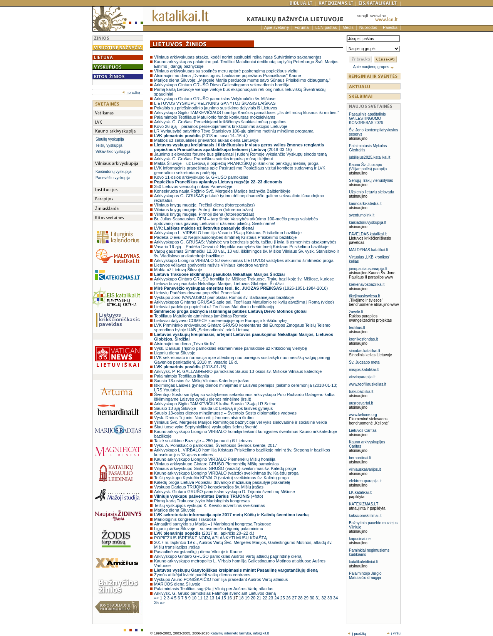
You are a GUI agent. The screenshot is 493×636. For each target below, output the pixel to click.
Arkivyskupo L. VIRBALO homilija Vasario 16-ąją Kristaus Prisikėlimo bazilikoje (228, 232)
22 (265, 598)
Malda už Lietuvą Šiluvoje (178, 269)
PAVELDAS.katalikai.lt (368, 234)
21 (259, 598)
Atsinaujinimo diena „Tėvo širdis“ (184, 343)
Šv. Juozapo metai (365, 362)
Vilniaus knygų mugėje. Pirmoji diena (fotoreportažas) (204, 214)
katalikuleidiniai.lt (363, 562)
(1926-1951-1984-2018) (241, 288)
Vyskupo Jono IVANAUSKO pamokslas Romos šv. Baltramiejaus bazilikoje (224, 297)
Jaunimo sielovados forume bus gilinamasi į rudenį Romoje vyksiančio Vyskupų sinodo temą (240, 154)
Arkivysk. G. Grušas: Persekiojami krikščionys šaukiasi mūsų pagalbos (220, 121)
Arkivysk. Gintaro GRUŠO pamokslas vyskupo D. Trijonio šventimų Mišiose (224, 491)
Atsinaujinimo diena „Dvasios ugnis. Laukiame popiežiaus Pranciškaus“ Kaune (227, 75)
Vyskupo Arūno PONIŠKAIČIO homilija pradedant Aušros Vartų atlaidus (221, 579)
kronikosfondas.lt (363, 339)
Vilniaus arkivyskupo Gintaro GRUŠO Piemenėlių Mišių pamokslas (216, 463)
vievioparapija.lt (362, 377)
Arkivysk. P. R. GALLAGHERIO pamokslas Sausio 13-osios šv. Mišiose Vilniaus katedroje (238, 371)
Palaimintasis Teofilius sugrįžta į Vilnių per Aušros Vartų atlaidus (213, 588)
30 (312, 598)
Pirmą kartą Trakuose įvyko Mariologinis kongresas (202, 500)
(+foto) (208, 496)
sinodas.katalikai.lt (364, 351)
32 (324, 598)
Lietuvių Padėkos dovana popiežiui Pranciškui (197, 292)
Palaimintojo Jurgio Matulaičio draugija (365, 575)
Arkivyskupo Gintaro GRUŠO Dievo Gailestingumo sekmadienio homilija (222, 84)
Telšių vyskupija (109, 145)
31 (318, 598)
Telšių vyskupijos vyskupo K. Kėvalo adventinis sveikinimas (209, 505)
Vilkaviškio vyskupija (113, 151)
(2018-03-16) (239, 147)
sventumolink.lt (361, 215)
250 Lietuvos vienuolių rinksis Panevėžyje (193, 186)
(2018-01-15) (190, 366)
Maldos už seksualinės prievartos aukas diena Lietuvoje (206, 140)
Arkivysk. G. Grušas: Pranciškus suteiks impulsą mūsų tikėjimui (213, 158)
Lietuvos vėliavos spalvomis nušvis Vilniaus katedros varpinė (211, 265)
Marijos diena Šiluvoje (174, 510)
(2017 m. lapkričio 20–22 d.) (204, 533)
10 (195, 598)
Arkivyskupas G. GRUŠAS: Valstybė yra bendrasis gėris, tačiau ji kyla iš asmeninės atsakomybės (245, 242)
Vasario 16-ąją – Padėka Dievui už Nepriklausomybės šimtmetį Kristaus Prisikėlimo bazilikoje (241, 246)
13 (212, 598)
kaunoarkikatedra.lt (365, 203)
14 (218, 598)
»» (162, 602)
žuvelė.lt (356, 312)
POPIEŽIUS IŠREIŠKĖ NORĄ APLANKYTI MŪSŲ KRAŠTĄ (210, 537)
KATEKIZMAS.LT (363, 504)
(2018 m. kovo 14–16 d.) (201, 135)
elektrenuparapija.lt (365, 481)
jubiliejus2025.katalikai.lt (369, 157)
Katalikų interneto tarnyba (230, 633)
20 (254, 598)
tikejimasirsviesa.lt (364, 296)
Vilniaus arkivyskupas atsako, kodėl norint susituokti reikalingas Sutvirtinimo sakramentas (238, 57)
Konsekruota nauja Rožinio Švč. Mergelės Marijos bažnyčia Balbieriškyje (222, 191)
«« (157, 598)
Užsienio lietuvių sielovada (371, 192)
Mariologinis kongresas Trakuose (185, 519)
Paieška (390, 27)
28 (301, 598)
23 (271, 598)
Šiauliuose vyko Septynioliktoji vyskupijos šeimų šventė (205, 427)
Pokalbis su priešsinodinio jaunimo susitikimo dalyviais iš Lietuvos (215, 108)
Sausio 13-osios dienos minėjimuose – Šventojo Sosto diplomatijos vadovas (225, 413)
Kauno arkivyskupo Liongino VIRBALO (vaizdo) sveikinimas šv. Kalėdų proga (226, 473)
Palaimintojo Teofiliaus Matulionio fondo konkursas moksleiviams (214, 117)
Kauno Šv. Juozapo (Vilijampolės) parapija (368, 167)
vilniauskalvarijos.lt (365, 469)
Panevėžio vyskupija (113, 178)
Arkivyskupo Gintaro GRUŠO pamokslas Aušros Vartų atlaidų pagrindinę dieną (228, 556)
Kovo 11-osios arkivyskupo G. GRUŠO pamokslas (201, 177)
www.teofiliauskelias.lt (367, 384)
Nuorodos (368, 27)
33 (330, 598)
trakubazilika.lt (361, 391)
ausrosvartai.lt (361, 403)
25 (283, 598)
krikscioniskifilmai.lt (365, 515)
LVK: (204, 228)
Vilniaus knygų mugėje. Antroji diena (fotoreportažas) (203, 209)
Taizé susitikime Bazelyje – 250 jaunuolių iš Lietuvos (203, 440)
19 (248, 598)
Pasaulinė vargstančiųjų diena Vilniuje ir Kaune (198, 551)
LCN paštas (326, 27)
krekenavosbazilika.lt (366, 284)
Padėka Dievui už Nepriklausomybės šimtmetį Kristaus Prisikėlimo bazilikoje (225, 237)
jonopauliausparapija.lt (368, 269)
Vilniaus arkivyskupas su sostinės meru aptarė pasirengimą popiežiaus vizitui (226, 71)
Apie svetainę (276, 27)
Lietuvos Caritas (363, 430)
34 (335, 598)
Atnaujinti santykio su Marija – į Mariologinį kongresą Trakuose (212, 524)
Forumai (302, 27)
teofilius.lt (357, 328)
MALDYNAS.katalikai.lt (368, 250)
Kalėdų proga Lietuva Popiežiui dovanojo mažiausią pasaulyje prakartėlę (222, 482)
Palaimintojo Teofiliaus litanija (181, 376)
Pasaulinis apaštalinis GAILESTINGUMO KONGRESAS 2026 (367, 118)
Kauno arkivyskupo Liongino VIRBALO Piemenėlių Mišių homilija (214, 459)
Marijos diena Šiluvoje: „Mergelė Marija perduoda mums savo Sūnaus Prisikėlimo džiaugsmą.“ (242, 80)
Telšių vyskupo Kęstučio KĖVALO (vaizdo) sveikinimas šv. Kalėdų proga (221, 477)
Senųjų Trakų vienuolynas (371, 180)
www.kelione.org (363, 415)
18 (242, 598)
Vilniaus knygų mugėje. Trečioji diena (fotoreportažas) (204, 205)
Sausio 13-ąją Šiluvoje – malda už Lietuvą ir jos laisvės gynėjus (213, 408)
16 (230, 598)
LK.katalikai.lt (360, 492)
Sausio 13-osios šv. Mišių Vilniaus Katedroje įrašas (201, 380)
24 (277, 598)
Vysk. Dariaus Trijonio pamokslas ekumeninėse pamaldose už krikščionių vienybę (230, 348)
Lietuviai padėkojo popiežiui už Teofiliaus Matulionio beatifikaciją (214, 306)
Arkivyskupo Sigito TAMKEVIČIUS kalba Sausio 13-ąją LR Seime (215, 403)
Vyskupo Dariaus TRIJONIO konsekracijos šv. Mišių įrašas (208, 487)
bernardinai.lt (360, 458)
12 (207, 598)
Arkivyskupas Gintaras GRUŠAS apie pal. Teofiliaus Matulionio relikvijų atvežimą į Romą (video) (244, 302)
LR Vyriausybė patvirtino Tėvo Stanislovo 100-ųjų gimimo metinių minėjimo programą (234, 131)
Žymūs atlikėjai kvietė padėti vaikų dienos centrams (202, 574)
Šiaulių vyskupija (110, 139)
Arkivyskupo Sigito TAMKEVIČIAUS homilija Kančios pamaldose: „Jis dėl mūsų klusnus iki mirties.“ (246, 112)
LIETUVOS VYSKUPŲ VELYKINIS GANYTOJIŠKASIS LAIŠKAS (215, 103)
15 (224, 598)
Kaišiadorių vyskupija (113, 171)
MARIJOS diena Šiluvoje (177, 584)
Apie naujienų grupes (373, 67)
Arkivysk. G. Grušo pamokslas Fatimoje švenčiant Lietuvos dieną (215, 593)
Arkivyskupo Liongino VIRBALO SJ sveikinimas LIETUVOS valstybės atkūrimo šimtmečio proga (244, 260)
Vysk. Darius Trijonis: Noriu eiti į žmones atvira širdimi (204, 417)
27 (295, 598)
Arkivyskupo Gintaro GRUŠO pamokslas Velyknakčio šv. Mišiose (214, 98)
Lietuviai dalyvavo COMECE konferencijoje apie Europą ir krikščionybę (220, 320)
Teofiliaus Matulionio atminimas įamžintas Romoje (201, 316)
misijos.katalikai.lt (364, 370)
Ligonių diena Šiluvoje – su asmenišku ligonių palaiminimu (208, 528)
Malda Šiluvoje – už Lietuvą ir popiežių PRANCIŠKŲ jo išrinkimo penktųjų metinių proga (236, 163)
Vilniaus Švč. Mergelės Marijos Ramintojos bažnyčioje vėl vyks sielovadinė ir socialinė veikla (240, 422)
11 (200, 598)
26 (289, 598)
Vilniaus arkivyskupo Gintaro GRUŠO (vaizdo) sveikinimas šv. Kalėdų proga (225, 468)
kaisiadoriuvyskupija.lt (367, 222)
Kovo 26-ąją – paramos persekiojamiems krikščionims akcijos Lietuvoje (220, 126)
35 (157, 602)
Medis (347, 27)
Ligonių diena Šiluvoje (174, 353)
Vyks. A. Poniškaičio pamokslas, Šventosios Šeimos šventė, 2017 (215, 445)
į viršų (393, 633)
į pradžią (131, 92)
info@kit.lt (261, 633)
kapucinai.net (360, 539)
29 (307, 598)
